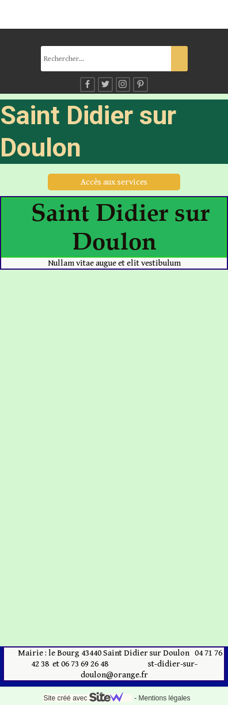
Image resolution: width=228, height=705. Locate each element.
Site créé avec (87, 698)
